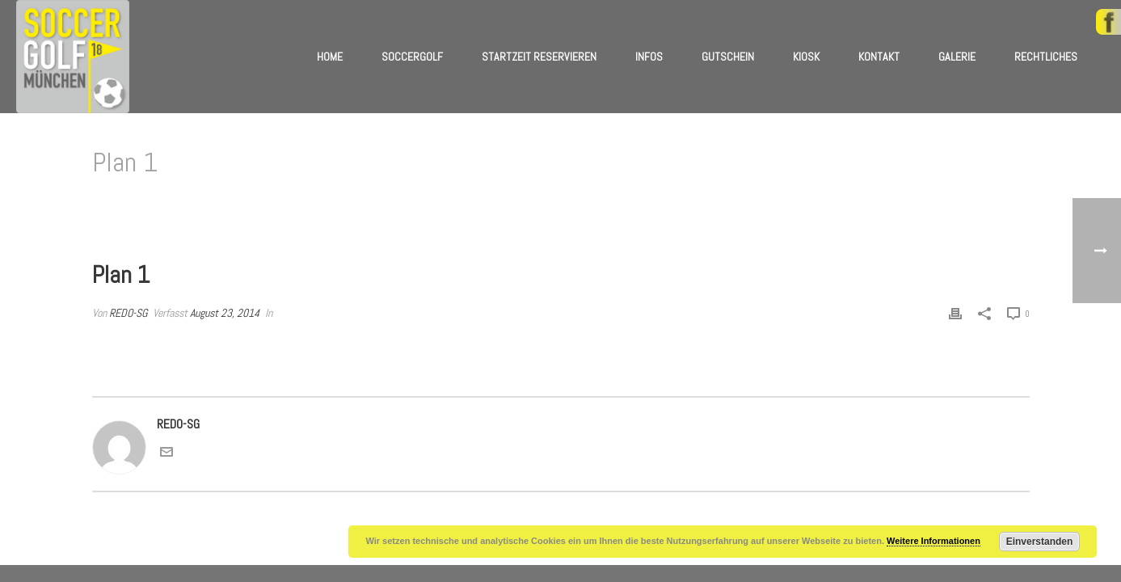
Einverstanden (1039, 541)
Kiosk (806, 56)
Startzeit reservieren (539, 56)
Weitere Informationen (933, 541)
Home (330, 56)
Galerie (957, 56)
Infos (649, 56)
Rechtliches (1045, 56)
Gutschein (728, 56)
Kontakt (879, 56)
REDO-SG (128, 313)
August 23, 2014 (224, 313)
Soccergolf (412, 56)
